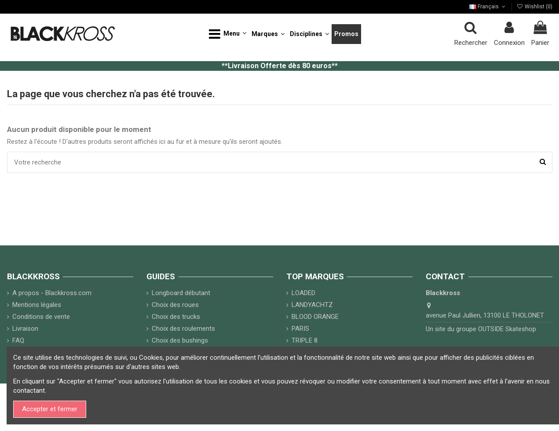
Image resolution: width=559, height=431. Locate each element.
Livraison (25, 328)
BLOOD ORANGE (315, 317)
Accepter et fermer (49, 409)
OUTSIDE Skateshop (507, 329)
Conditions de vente (41, 317)
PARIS (300, 328)
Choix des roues (175, 305)
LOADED (303, 293)
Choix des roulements (183, 328)
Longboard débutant (181, 293)
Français (488, 7)
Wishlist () (534, 7)
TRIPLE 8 (305, 340)
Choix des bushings (180, 340)
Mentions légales (36, 305)
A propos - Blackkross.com (51, 293)
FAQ (18, 340)
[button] (227, 34)
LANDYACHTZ (312, 305)
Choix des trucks (176, 317)
